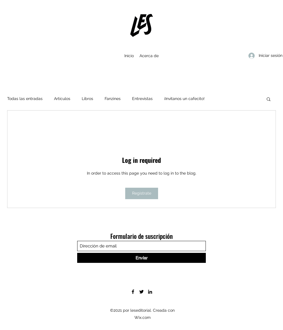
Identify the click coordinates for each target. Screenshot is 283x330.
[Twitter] (141, 292)
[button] (268, 99)
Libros (87, 98)
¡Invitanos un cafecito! (184, 98)
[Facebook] (133, 292)
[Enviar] (141, 258)
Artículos (62, 98)
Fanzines (113, 98)
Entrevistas (142, 98)
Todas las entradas (25, 98)
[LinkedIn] (150, 292)
